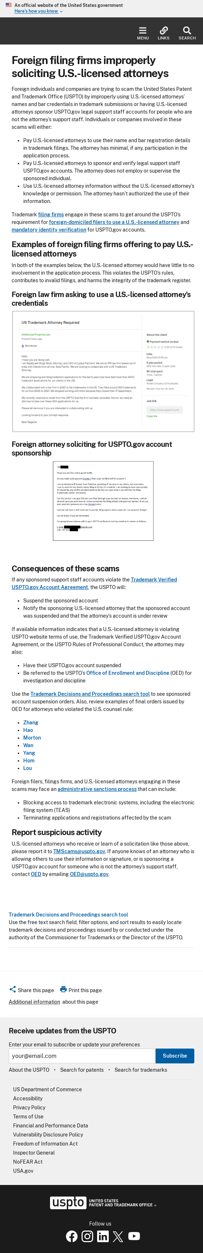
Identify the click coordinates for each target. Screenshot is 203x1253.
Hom (28, 760)
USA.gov (23, 1171)
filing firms (51, 214)
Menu (143, 33)
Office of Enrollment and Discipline (127, 673)
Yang (29, 753)
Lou (27, 768)
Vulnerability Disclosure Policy (48, 1135)
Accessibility (27, 1098)
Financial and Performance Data (50, 1126)
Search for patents (82, 1070)
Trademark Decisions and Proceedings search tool (68, 915)
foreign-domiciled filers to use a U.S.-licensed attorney (114, 222)
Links (164, 33)
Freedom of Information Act (45, 1144)
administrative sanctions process (97, 789)
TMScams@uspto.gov (79, 851)
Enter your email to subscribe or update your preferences (74, 1044)
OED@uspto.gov (89, 874)
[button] (31, 991)
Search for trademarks (141, 1070)
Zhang (30, 722)
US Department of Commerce (47, 1089)
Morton (32, 738)
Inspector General (34, 1153)
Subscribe (175, 1056)
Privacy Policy (29, 1107)
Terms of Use (28, 1116)
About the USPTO (29, 1070)
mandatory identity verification (49, 230)
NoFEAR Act (27, 1162)
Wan (28, 745)
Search (187, 33)
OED (36, 874)
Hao (28, 730)
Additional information (34, 1002)
